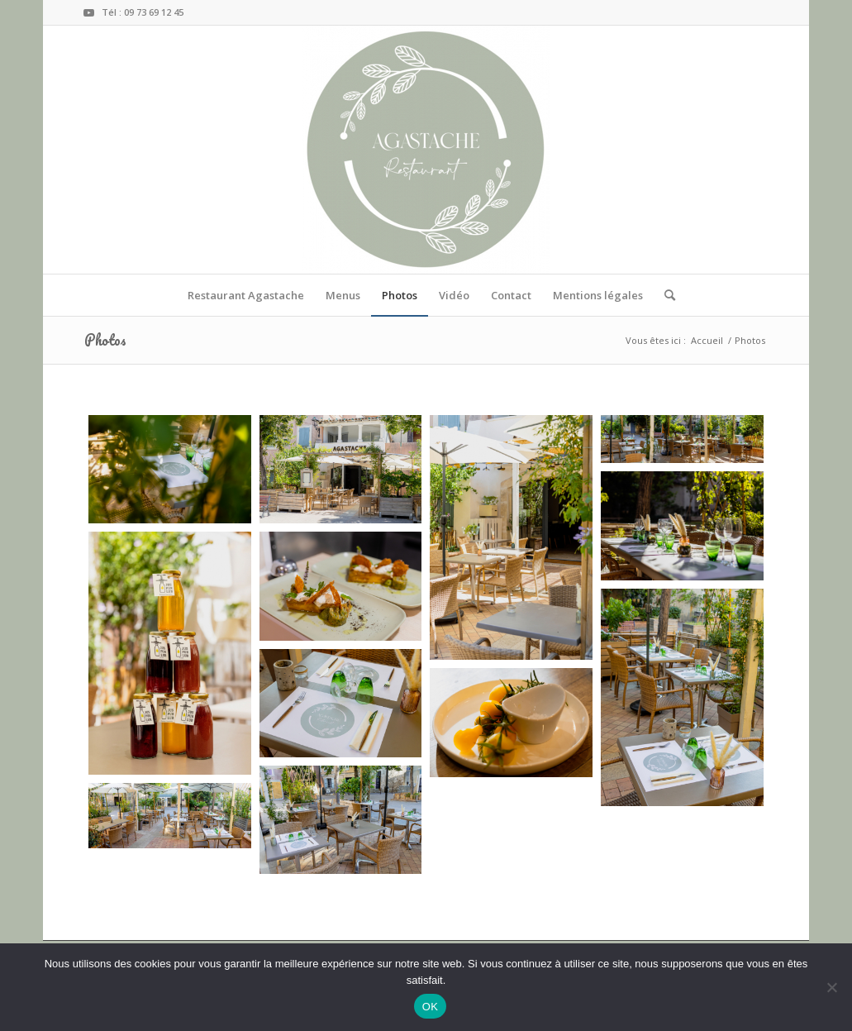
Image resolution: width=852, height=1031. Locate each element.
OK (430, 1006)
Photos (105, 339)
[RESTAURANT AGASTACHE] (426, 150)
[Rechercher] (664, 295)
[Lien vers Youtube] (89, 12)
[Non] (831, 987)
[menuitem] (246, 295)
